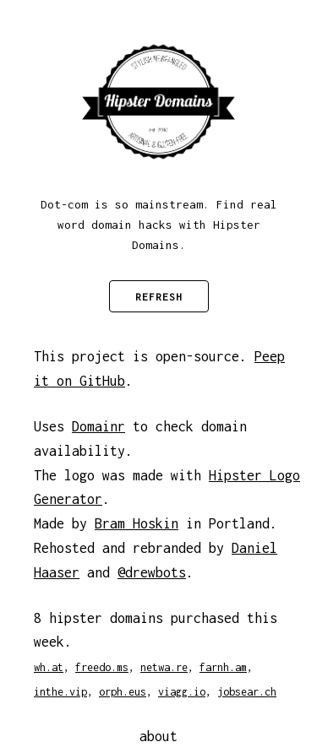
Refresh (159, 296)
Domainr (98, 426)
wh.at (48, 667)
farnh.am (223, 667)
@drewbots (152, 572)
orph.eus (122, 691)
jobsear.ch (246, 691)
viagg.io (181, 691)
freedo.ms (101, 667)
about (158, 736)
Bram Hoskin (136, 523)
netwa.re (164, 667)
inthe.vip (60, 691)
